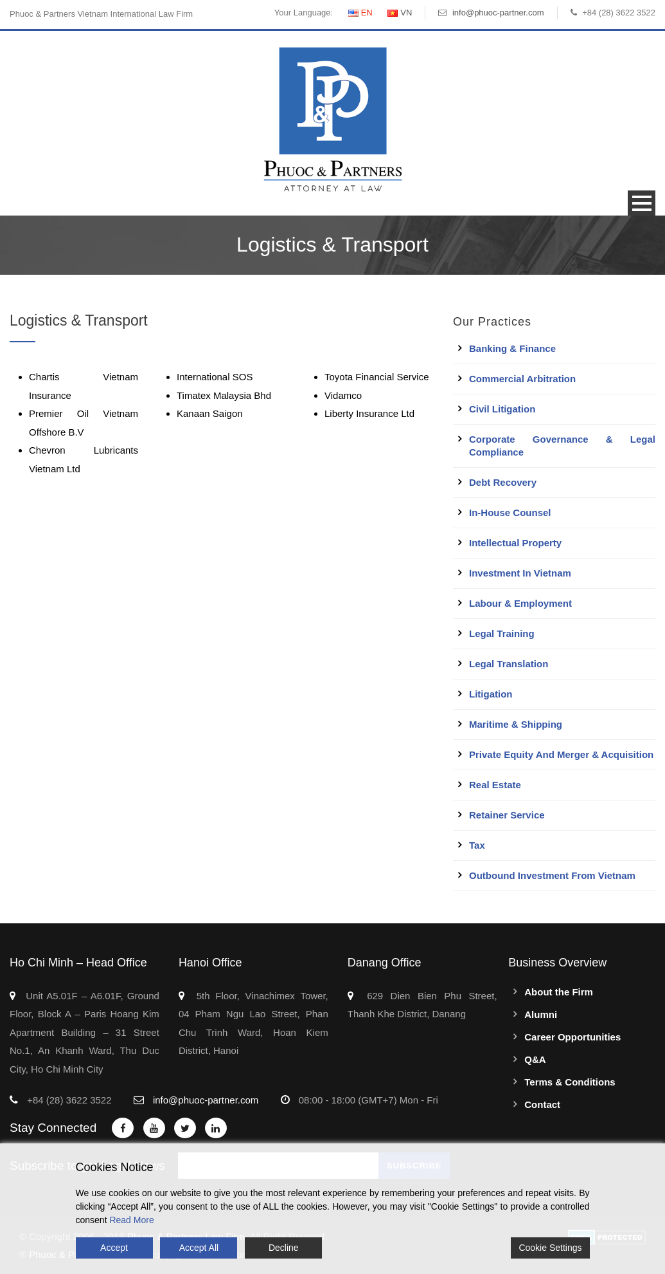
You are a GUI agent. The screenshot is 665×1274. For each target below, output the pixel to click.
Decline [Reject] (284, 1247)
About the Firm (558, 991)
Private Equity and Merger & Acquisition (561, 754)
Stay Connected (53, 1127)
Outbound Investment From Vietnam (552, 875)
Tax (477, 845)
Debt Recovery (502, 482)
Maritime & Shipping (515, 724)
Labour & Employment (520, 603)
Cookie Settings (550, 1247)
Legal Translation (508, 663)
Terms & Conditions (569, 1081)
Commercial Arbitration (522, 378)
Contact (542, 1104)
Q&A (534, 1059)
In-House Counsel (510, 512)
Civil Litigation (502, 408)
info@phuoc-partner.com (498, 12)
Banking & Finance (512, 348)
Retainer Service (507, 814)
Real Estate (495, 784)
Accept (114, 1247)
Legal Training (502, 633)
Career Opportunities (572, 1036)
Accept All (198, 1247)
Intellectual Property (515, 542)
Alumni (540, 1014)
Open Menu (641, 203)
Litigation (491, 693)
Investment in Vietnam (520, 573)
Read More (131, 1220)
